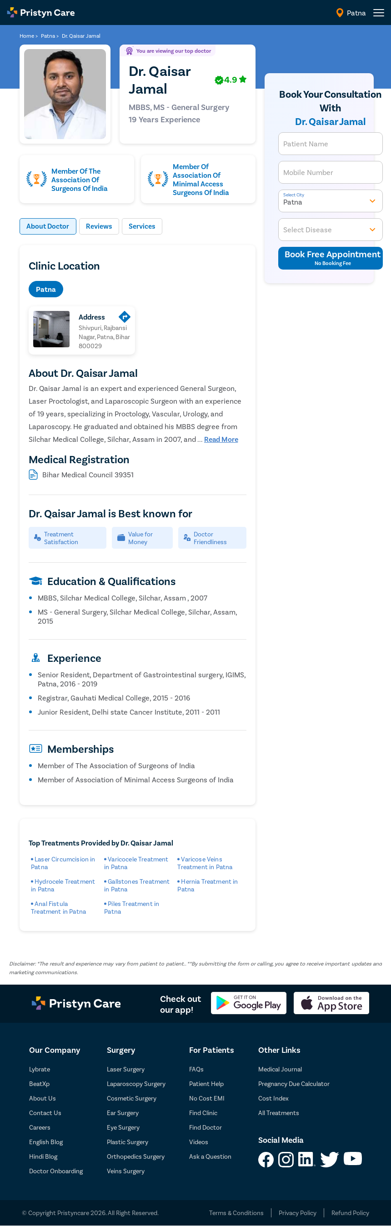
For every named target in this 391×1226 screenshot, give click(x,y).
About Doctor (49, 226)
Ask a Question (210, 1157)
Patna (46, 289)
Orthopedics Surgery (136, 1157)
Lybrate (39, 1069)
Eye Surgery (123, 1127)
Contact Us (45, 1113)
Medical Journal (280, 1069)
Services (145, 226)
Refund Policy (350, 1213)
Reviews (101, 226)
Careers (39, 1127)
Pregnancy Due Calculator (294, 1084)
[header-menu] (378, 12)
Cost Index (273, 1098)
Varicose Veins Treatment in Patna (204, 863)
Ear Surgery (123, 1113)
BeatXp (39, 1084)
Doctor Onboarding (56, 1171)
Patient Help (206, 1084)
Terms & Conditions (236, 1213)
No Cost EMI (207, 1098)
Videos (198, 1142)
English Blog (46, 1142)
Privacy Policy (297, 1213)
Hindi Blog (43, 1157)
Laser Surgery (126, 1069)
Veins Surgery (126, 1171)
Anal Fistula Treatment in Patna (58, 908)
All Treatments (278, 1113)
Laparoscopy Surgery (136, 1084)
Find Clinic (203, 1113)
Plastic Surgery (127, 1142)
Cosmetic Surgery (131, 1098)
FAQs (196, 1069)
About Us (42, 1098)
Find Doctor (205, 1127)
